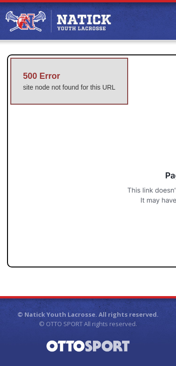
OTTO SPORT (64, 324)
